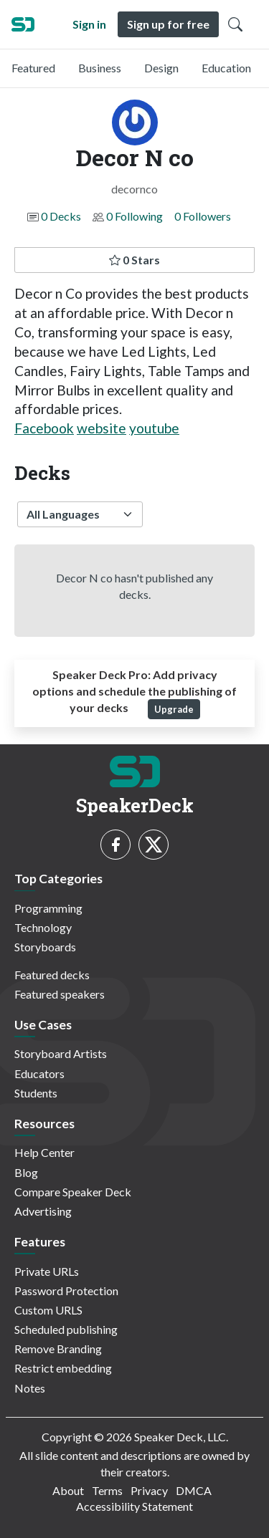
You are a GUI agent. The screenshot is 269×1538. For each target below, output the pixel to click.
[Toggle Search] (235, 24)
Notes (29, 1388)
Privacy (149, 1490)
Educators (39, 1073)
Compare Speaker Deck (72, 1191)
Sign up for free (168, 24)
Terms (107, 1490)
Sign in (89, 24)
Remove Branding (58, 1348)
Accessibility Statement (134, 1506)
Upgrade (174, 709)
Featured (33, 68)
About (68, 1490)
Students (35, 1093)
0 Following (134, 216)
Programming (48, 908)
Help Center (44, 1152)
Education (226, 68)
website (101, 428)
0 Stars (134, 259)
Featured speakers (59, 994)
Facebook (44, 428)
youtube (154, 428)
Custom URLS (48, 1310)
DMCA (194, 1490)
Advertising (43, 1211)
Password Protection (66, 1290)
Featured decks (52, 974)
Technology (43, 927)
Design (161, 68)
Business (99, 68)
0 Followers (202, 216)
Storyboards (45, 946)
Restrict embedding (63, 1368)
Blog (26, 1172)
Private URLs (46, 1271)
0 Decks (61, 216)
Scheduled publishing (66, 1329)
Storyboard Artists (60, 1053)
